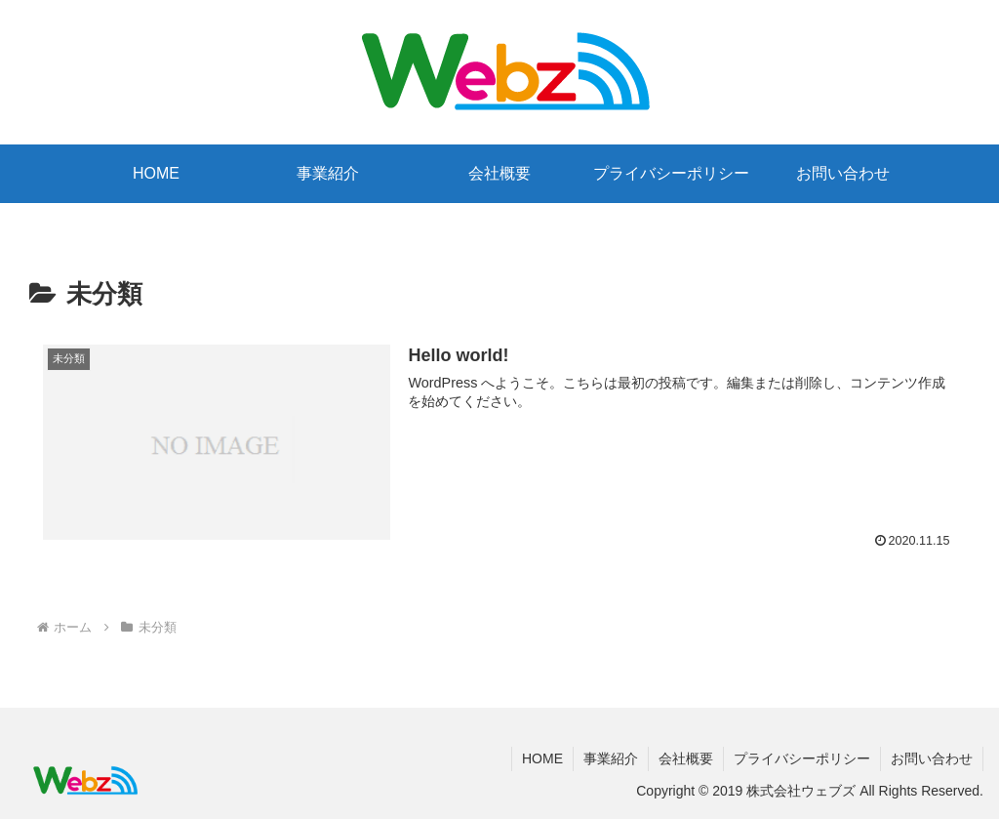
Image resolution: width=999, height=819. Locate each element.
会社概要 (686, 758)
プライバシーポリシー (802, 758)
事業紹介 (610, 758)
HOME (542, 758)
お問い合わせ (932, 758)
